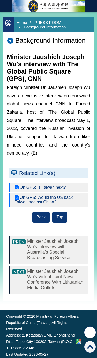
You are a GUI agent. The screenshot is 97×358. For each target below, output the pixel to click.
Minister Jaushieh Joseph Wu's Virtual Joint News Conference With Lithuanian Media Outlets (55, 279)
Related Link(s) (37, 173)
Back (41, 217)
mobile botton (6, 6)
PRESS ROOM (48, 22)
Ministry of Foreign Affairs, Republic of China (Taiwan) (48, 6)
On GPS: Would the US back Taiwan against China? (44, 199)
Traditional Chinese (91, 6)
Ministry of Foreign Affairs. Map (78, 341)
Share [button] (90, 332)
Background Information (45, 27)
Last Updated (17, 354)
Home (22, 22)
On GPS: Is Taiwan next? (43, 187)
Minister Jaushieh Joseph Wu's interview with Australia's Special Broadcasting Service (53, 249)
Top (59, 217)
